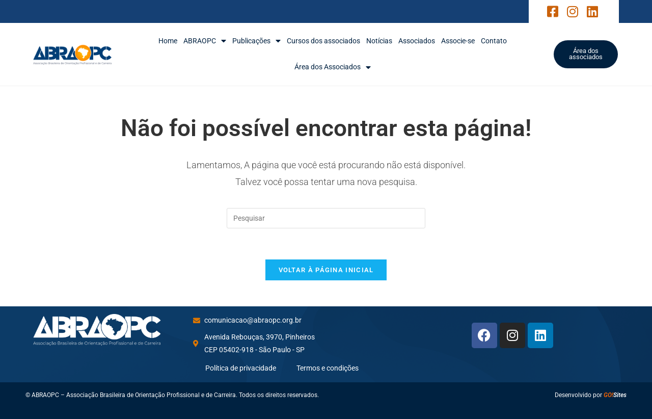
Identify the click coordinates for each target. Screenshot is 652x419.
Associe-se (458, 41)
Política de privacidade (240, 368)
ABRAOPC (204, 41)
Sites (615, 395)
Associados (416, 41)
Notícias (379, 41)
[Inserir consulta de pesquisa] (326, 218)
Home (167, 41)
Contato (494, 41)
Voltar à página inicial (326, 270)
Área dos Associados (332, 67)
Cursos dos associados (323, 41)
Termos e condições (327, 368)
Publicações (256, 41)
